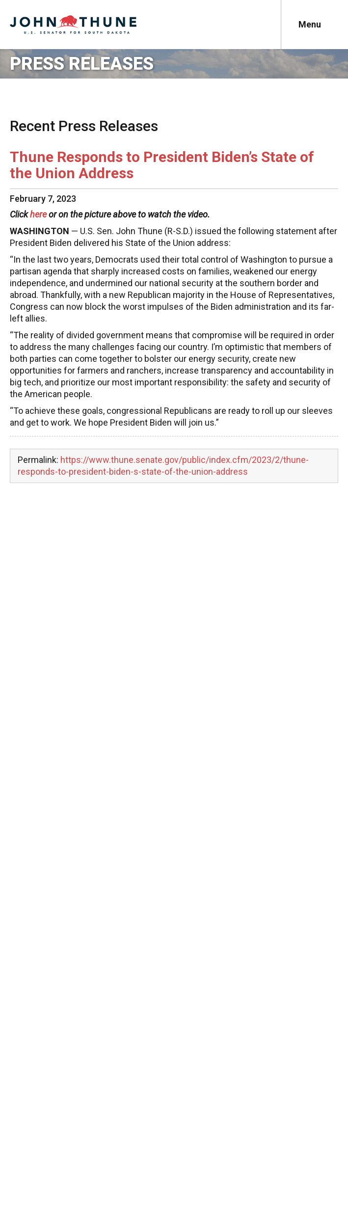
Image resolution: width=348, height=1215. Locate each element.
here (38, 214)
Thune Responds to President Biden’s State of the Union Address (162, 165)
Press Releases (82, 64)
